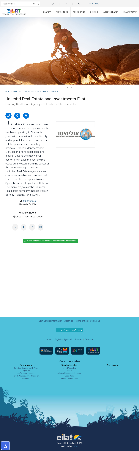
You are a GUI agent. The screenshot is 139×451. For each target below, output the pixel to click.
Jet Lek (69, 371)
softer (75, 446)
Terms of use (81, 321)
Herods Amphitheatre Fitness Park (26, 376)
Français (79, 339)
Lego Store (26, 371)
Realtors (17, 91)
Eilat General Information (50, 321)
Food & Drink (79, 12)
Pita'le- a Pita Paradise (26, 373)
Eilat (7, 91)
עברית (49, 339)
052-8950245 (29, 201)
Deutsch (89, 339)
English (58, 339)
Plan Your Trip (130, 12)
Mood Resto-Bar (69, 368)
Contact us (95, 321)
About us (68, 321)
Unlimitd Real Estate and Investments (41, 91)
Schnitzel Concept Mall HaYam (26, 368)
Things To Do (62, 12)
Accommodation (110, 12)
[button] (5, 446)
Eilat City (47, 12)
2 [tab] (71, 87)
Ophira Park (26, 378)
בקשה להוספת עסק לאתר (69, 330)
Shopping (94, 12)
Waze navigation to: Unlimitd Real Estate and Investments (50, 241)
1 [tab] (67, 87)
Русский (68, 339)
